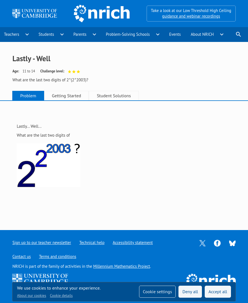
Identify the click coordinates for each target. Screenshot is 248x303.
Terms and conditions (57, 256)
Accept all (218, 291)
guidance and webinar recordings (191, 16)
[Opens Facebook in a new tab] (217, 242)
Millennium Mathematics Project (121, 266)
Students (46, 34)
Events (175, 34)
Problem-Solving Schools (128, 34)
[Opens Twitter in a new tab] (202, 242)
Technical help (91, 242)
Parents (80, 34)
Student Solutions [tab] (114, 95)
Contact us (21, 256)
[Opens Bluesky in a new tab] (232, 242)
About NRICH (202, 34)
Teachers (11, 34)
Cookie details (61, 295)
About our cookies (31, 295)
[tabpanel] (124, 160)
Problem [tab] (28, 95)
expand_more (27, 34)
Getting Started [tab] (66, 95)
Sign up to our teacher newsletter (41, 242)
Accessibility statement (133, 242)
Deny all (190, 291)
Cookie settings (157, 291)
